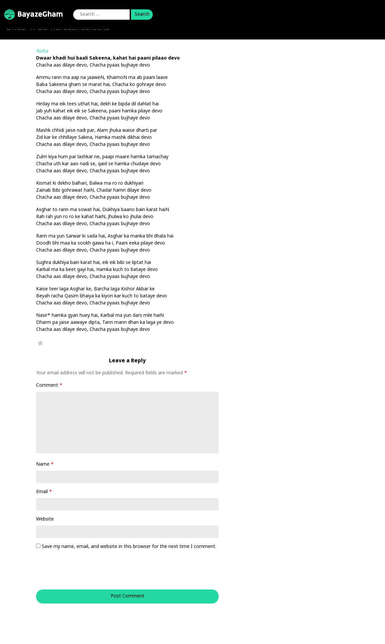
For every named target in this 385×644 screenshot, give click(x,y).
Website (45, 519)
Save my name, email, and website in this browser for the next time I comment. (129, 547)
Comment (49, 385)
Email (44, 492)
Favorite (40, 343)
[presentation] (81, 573)
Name (45, 464)
